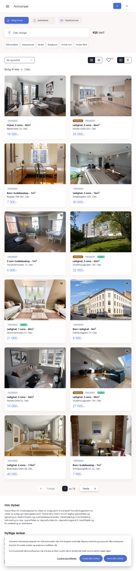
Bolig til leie (15, 20)
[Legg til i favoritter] (61, 79)
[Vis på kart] (127, 60)
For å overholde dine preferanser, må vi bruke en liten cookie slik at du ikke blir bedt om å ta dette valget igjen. (60, 551)
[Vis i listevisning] (120, 60)
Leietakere (41, 20)
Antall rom (66, 44)
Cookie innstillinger (67, 558)
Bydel (41, 44)
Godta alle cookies (91, 558)
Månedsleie (12, 44)
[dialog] (68, 550)
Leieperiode (28, 44)
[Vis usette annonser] (98, 60)
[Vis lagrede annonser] (109, 60)
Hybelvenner (69, 20)
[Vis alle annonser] (91, 60)
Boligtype (52, 44)
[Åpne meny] (8, 6)
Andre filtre (81, 44)
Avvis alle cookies (115, 558)
